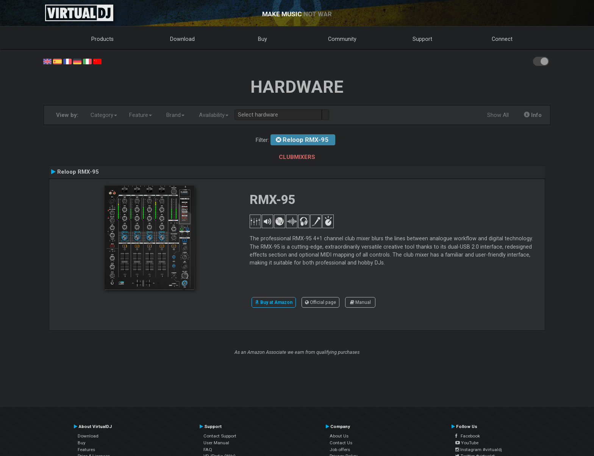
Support (422, 39)
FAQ (207, 449)
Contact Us (341, 442)
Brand (175, 115)
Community (342, 39)
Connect (502, 39)
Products (102, 39)
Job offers (340, 449)
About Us (339, 436)
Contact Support (219, 436)
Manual (360, 302)
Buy (262, 39)
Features (86, 449)
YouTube (466, 442)
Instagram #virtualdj (478, 449)
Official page (320, 302)
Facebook (467, 436)
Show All (498, 115)
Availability (213, 115)
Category (104, 115)
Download (182, 39)
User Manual (216, 442)
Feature (140, 115)
